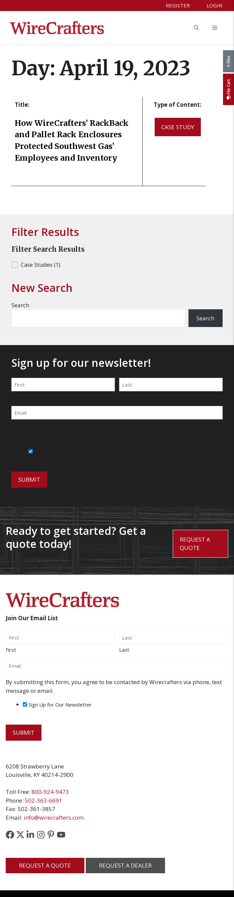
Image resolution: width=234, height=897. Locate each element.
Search (20, 305)
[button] (196, 28)
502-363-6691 (43, 800)
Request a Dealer (125, 865)
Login (214, 5)
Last (124, 396)
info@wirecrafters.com (54, 817)
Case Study (177, 127)
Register (178, 5)
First (16, 396)
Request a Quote (195, 544)
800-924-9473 (50, 792)
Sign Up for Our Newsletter (65, 451)
